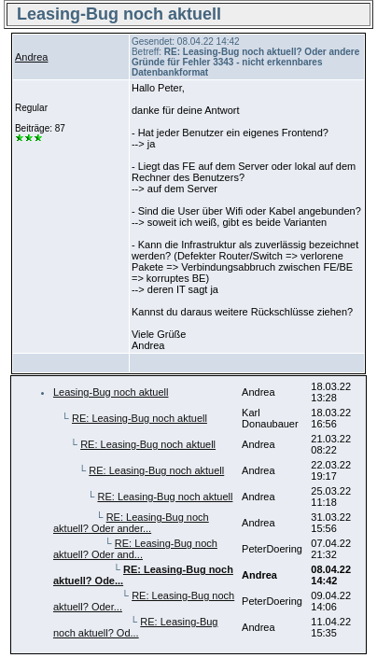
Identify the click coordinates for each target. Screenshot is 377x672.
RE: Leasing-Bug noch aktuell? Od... (135, 627)
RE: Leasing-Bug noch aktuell (139, 418)
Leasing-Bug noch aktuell (111, 392)
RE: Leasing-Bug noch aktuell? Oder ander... (131, 522)
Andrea (31, 57)
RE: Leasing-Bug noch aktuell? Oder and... (135, 549)
